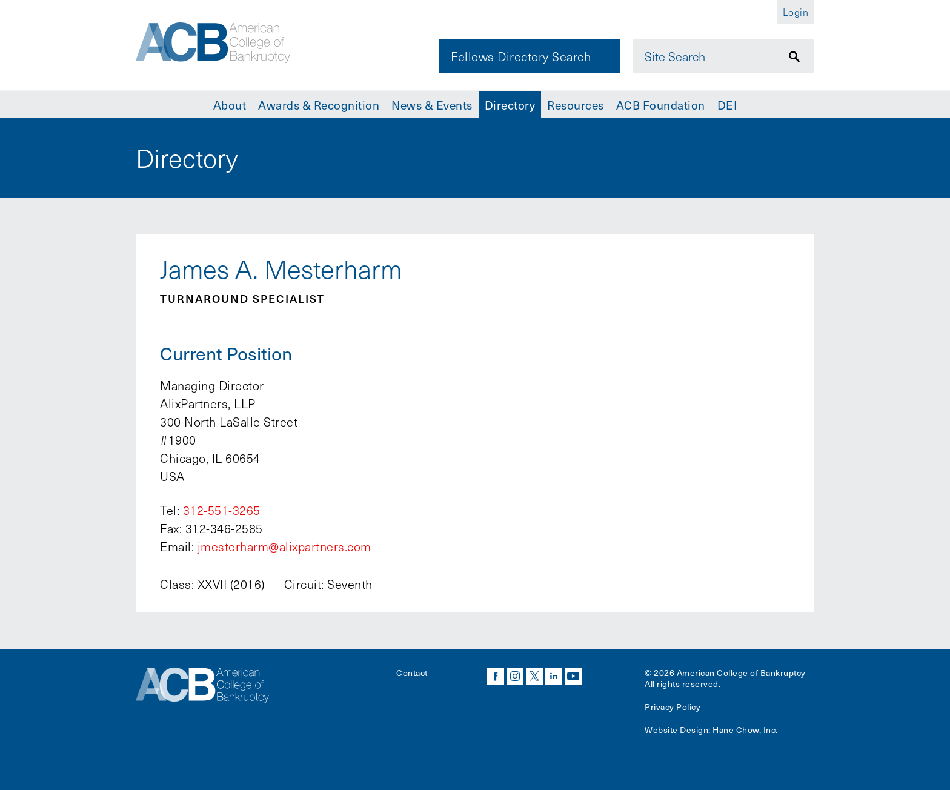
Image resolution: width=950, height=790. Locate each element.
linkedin (553, 676)
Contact (412, 672)
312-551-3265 (222, 510)
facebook (495, 676)
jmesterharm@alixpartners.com (284, 546)
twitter (534, 676)
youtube (573, 676)
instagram (515, 676)
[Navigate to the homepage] (219, 44)
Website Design (676, 729)
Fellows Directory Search (521, 56)
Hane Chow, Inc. (745, 729)
